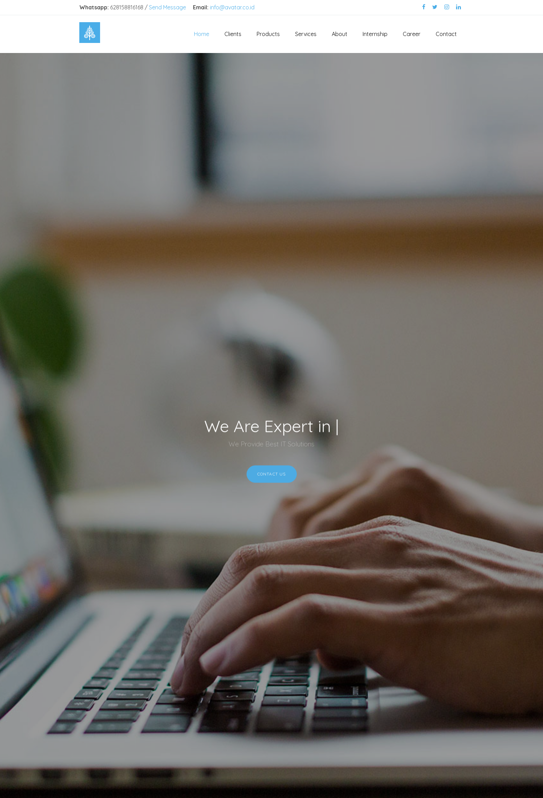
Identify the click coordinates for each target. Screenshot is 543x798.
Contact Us (271, 476)
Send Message (167, 7)
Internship (375, 33)
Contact (446, 33)
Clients (232, 33)
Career (411, 33)
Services (306, 33)
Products (268, 33)
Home (201, 33)
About (339, 33)
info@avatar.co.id (232, 7)
